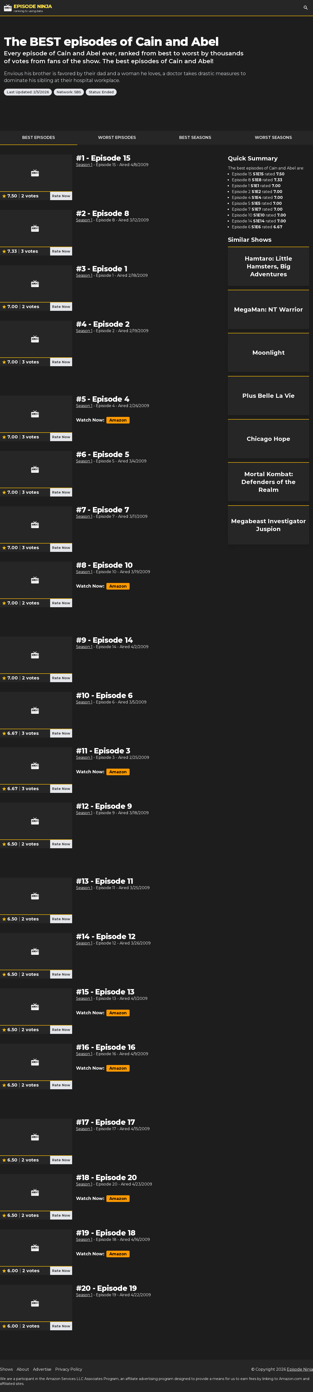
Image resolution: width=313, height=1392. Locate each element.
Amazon (118, 420)
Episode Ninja (300, 1369)
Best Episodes (38, 137)
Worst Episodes (117, 137)
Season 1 (84, 164)
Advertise (42, 1369)
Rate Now (61, 196)
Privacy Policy (68, 1369)
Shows (6, 1369)
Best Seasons (195, 137)
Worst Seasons (273, 137)
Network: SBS (69, 92)
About (23, 1369)
